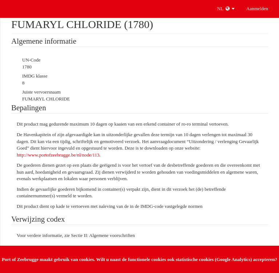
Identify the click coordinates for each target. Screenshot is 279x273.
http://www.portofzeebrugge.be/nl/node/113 (58, 155)
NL (225, 8)
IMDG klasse (35, 76)
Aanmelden (257, 8)
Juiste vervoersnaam (41, 92)
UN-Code (31, 60)
